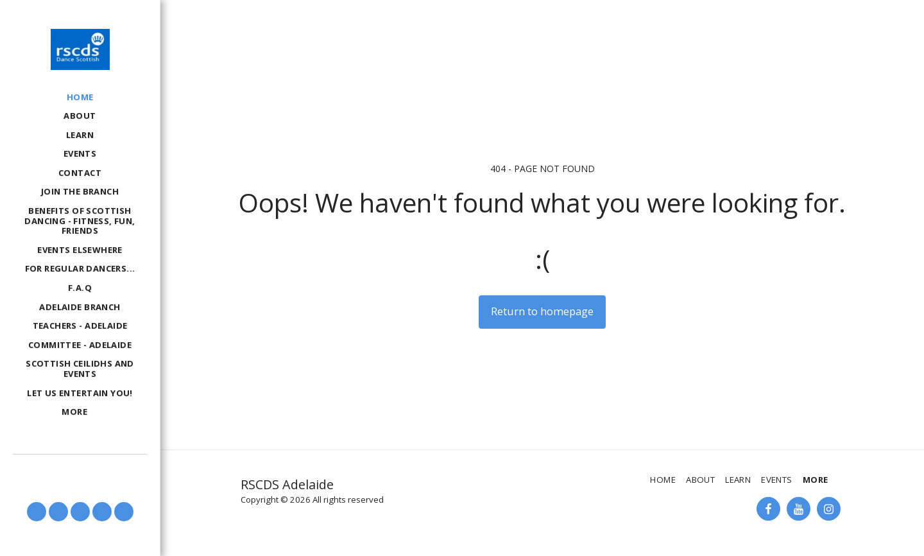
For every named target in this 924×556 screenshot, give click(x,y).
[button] (36, 511)
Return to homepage (542, 311)
